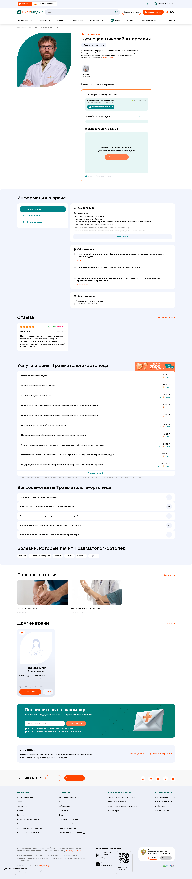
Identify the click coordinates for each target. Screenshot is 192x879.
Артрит (22, 556)
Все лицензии (137, 754)
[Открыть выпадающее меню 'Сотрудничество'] (150, 20)
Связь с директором (68, 828)
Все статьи (169, 575)
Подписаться (76, 723)
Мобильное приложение (69, 797)
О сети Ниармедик (25, 797)
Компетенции (34, 209)
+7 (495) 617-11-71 (29, 778)
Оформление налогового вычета (121, 797)
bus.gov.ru (44, 866)
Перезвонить (53, 778)
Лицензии (21, 824)
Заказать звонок (131, 12)
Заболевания (64, 806)
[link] (22, 28)
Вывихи (69, 556)
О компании (23, 792)
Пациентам (64, 792)
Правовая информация (160, 754)
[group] (42, 597)
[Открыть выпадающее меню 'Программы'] (96, 20)
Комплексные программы (28, 819)
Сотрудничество (164, 792)
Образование (34, 216)
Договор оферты (114, 811)
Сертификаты (34, 222)
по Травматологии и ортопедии (89, 301)
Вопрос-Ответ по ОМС (117, 802)
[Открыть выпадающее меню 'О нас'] (171, 20)
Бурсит (57, 556)
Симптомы (63, 811)
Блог (61, 815)
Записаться (30, 692)
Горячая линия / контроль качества (74, 824)
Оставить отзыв (166, 318)
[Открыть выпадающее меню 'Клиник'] (45, 20)
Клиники (21, 815)
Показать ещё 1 (96, 473)
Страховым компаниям (165, 797)
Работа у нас (161, 806)
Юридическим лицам (164, 802)
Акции (19, 802)
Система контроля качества (29, 828)
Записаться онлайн (74, 778)
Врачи (20, 811)
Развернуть (122, 237)
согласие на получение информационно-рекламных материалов (58, 731)
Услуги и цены (23, 806)
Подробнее (108, 57)
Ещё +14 (94, 556)
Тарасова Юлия (36, 670)
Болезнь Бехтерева (40, 556)
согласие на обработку (42, 728)
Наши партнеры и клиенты (28, 833)
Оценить (153, 857)
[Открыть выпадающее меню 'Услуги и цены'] (25, 20)
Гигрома (81, 556)
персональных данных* (66, 728)
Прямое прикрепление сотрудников (122, 806)
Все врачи (169, 623)
